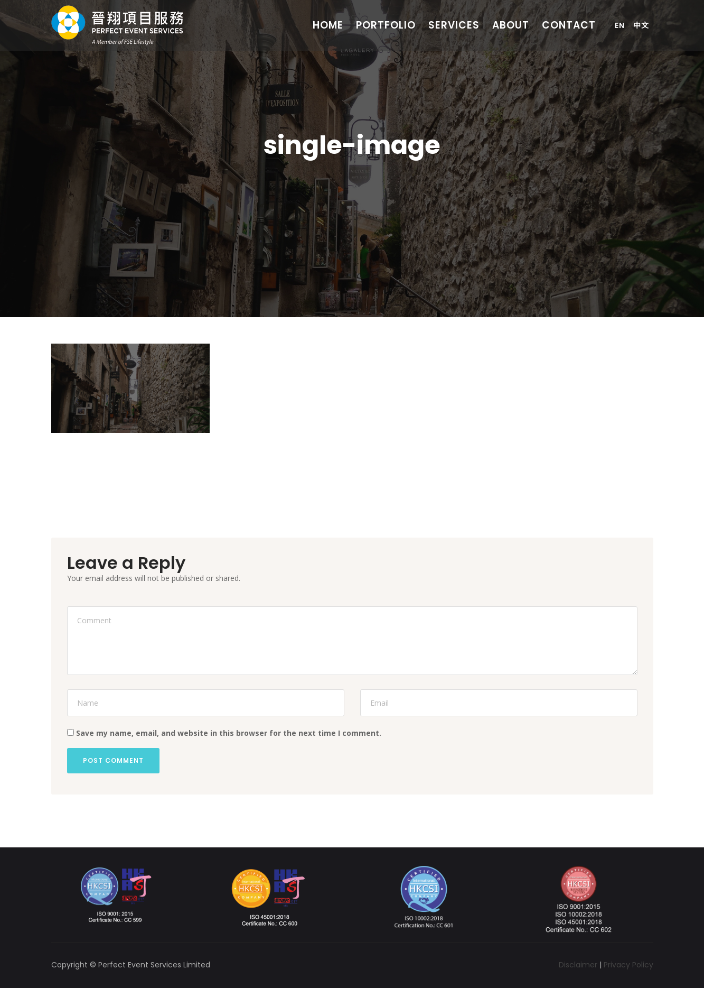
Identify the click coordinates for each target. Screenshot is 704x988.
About (510, 25)
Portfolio (386, 25)
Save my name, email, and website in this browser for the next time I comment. (228, 733)
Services (454, 25)
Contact (569, 25)
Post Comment (113, 760)
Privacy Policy (628, 964)
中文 (641, 25)
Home (328, 25)
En (620, 25)
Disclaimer (578, 964)
